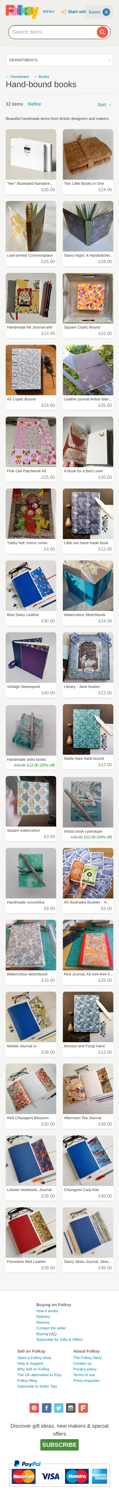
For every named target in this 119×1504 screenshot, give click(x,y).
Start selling (80, 11)
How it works (47, 1311)
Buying (46, 1334)
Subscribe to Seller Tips (37, 1386)
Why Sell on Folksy (33, 1369)
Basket (99, 12)
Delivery (43, 1316)
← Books (42, 76)
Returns (43, 1322)
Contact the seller (51, 1328)
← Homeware (17, 76)
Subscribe (59, 1444)
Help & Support (30, 1363)
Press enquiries (86, 1380)
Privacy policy (84, 1369)
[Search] (102, 32)
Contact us (82, 1363)
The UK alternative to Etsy (39, 1375)
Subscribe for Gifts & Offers (59, 1339)
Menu (49, 12)
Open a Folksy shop (34, 1357)
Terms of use (84, 1375)
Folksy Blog (27, 1380)
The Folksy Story (87, 1357)
